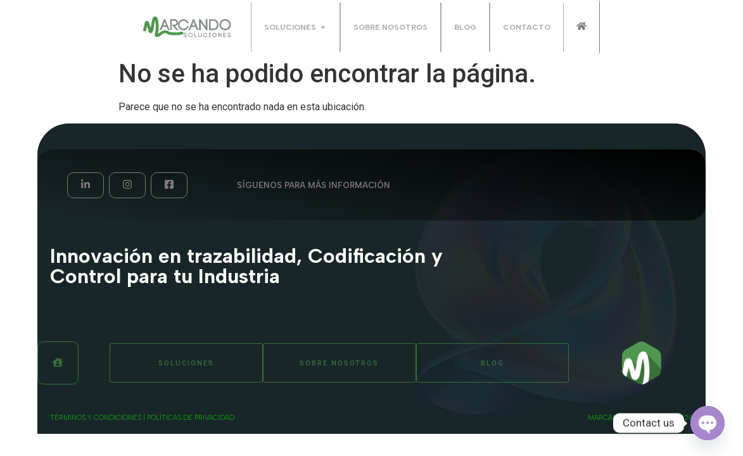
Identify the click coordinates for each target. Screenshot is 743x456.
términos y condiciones (95, 418)
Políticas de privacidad (190, 418)
